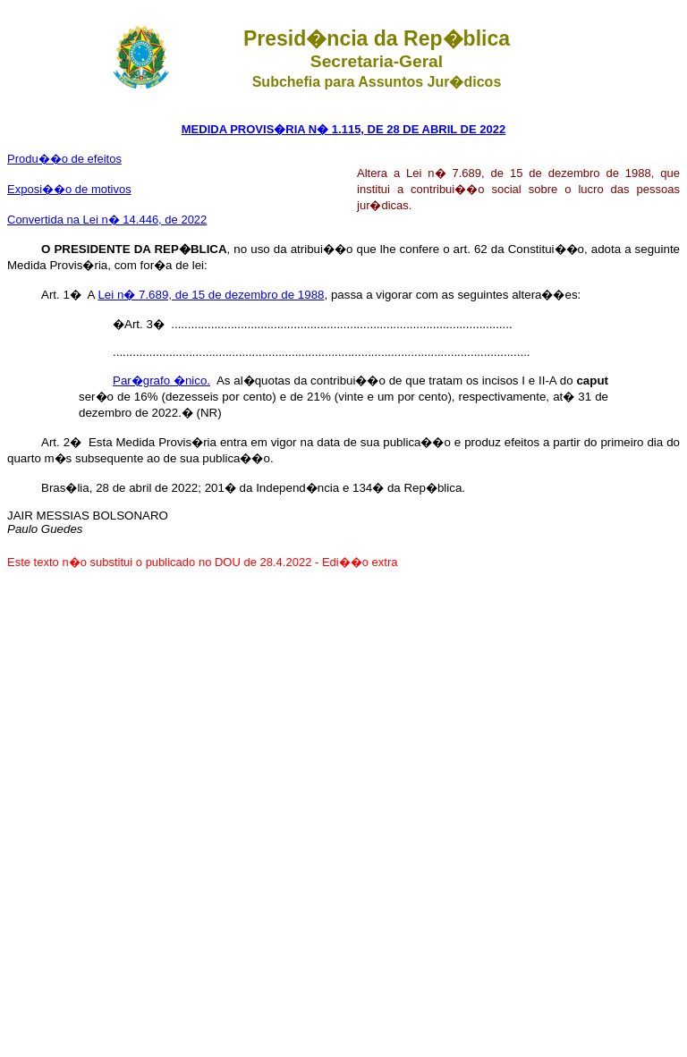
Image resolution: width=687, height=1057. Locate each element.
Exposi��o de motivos (69, 189)
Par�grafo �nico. (161, 380)
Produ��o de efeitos (64, 158)
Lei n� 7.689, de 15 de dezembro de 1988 (211, 294)
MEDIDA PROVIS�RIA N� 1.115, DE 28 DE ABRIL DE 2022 (343, 129)
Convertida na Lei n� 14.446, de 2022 (107, 219)
